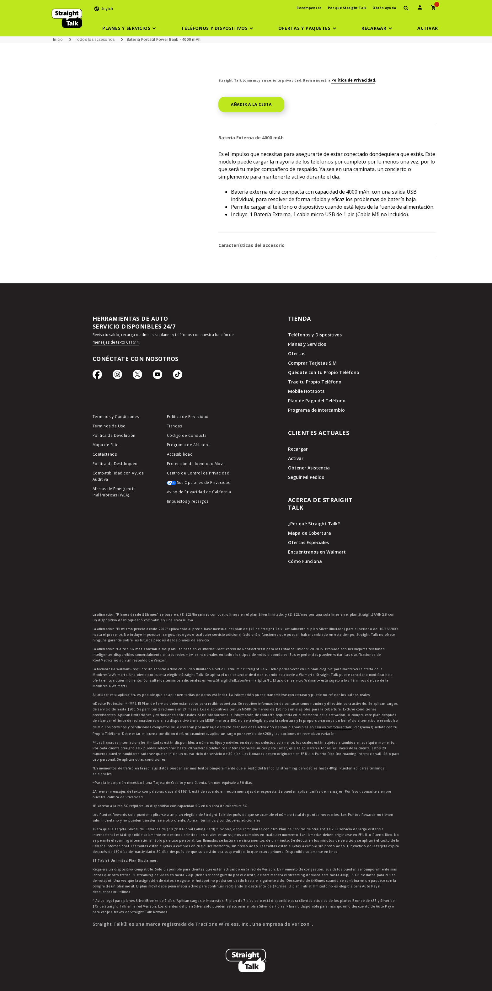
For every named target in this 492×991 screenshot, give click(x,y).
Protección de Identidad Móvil (196, 463)
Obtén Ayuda (384, 8)
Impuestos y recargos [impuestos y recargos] (188, 501)
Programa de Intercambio (316, 410)
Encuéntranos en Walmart (317, 552)
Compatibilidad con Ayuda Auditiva (118, 476)
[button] (130, 28)
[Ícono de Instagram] (117, 376)
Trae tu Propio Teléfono (314, 382)
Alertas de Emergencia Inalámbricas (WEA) (114, 492)
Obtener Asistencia (309, 468)
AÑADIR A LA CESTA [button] (251, 104)
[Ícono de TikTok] (177, 376)
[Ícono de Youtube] (157, 376)
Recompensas (309, 8)
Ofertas (296, 353)
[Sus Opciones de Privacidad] (199, 484)
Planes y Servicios (307, 344)
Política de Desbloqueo (115, 463)
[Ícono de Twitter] (137, 376)
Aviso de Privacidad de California (199, 492)
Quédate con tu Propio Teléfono (323, 372)
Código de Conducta (187, 435)
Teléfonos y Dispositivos (315, 335)
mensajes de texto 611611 (116, 342)
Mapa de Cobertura (309, 533)
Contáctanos (105, 454)
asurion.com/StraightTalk (333, 727)
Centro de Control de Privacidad (198, 473)
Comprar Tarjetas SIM (312, 363)
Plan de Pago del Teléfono (316, 401)
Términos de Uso (109, 426)
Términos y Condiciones (116, 416)
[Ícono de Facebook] (97, 376)
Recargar (298, 449)
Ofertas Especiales (308, 542)
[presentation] (406, 8)
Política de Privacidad (353, 80)
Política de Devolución (114, 435)
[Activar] (428, 28)
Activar (295, 458)
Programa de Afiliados (189, 444)
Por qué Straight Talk (347, 8)
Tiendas (174, 426)
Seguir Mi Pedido (306, 477)
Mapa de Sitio (106, 444)
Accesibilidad (180, 454)
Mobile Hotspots (306, 391)
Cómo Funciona (305, 561)
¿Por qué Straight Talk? (314, 524)
